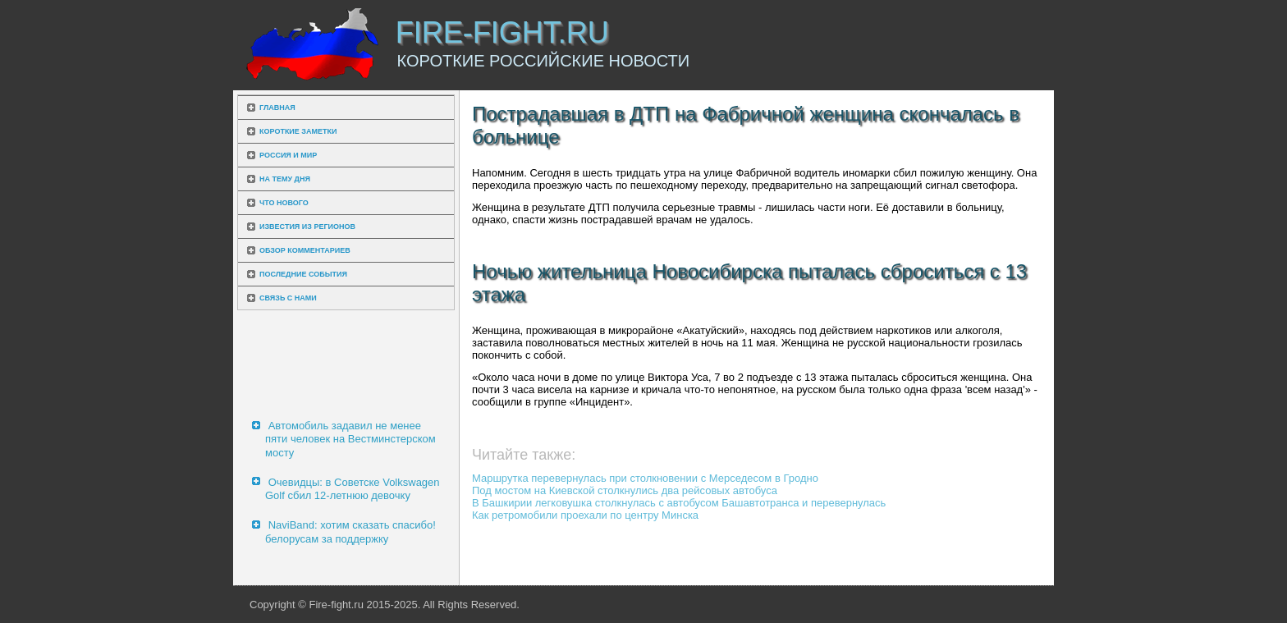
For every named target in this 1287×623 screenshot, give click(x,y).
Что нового (284, 203)
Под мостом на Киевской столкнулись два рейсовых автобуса (624, 490)
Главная (277, 107)
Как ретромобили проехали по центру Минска (585, 515)
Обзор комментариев (304, 250)
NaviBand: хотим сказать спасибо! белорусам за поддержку (350, 531)
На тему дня (284, 179)
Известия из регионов (307, 226)
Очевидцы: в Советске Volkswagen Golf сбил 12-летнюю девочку (352, 489)
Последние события (303, 274)
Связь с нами (288, 298)
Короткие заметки (298, 131)
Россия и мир (288, 155)
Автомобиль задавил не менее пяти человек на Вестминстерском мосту (350, 439)
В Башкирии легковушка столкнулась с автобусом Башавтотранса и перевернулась (679, 503)
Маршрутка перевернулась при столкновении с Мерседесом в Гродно (645, 478)
